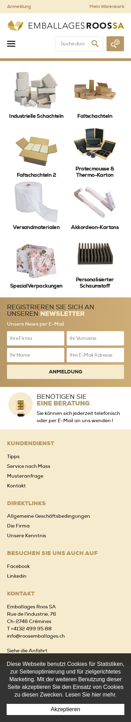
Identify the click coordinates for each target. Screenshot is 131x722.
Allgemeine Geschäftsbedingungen (48, 516)
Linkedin (17, 576)
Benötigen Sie (80, 399)
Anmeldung (19, 6)
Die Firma (18, 526)
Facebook (18, 566)
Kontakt (16, 485)
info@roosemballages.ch (36, 636)
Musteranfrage (25, 476)
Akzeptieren (65, 709)
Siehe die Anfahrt (27, 650)
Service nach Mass (28, 466)
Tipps (13, 456)
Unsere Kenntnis (26, 535)
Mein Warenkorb (106, 6)
